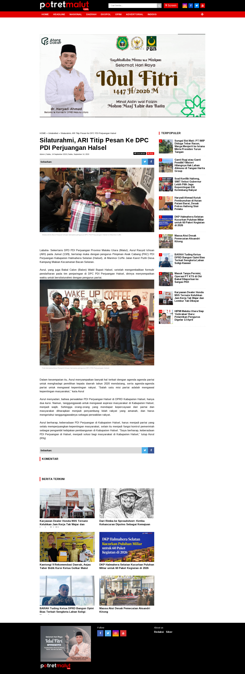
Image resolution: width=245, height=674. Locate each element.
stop (150, 153)
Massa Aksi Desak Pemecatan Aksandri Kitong (187, 238)
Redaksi (159, 632)
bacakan (139, 153)
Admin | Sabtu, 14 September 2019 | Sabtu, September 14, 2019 (64, 154)
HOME (45, 14)
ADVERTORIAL (134, 14)
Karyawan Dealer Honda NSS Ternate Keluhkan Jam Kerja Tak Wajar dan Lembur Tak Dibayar (64, 524)
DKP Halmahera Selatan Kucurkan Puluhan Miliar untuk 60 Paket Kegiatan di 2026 (190, 221)
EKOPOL (106, 14)
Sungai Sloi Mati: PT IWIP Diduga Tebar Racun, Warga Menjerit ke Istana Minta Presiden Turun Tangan (190, 146)
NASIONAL (76, 14)
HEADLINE (59, 14)
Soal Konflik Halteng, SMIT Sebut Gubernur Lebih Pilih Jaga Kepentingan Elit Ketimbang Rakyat (188, 184)
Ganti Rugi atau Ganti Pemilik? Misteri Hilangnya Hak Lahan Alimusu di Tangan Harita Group (190, 165)
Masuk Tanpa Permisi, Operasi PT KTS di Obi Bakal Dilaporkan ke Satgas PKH (188, 277)
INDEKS (152, 14)
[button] (202, 13)
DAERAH (91, 14)
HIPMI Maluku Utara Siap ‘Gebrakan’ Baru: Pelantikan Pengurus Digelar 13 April (189, 315)
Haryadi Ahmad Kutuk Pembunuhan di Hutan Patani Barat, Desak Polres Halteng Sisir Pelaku (188, 203)
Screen (170, 5)
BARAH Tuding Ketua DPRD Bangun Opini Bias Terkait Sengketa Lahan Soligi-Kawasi (67, 612)
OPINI (118, 14)
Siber (169, 632)
